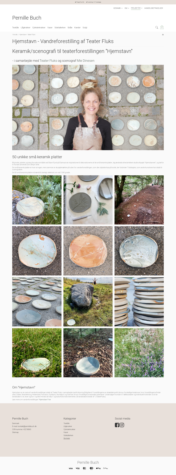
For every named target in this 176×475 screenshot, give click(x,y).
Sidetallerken (68, 435)
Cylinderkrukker (69, 429)
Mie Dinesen (85, 60)
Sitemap (15, 432)
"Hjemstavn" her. (45, 400)
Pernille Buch (26, 18)
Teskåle (66, 423)
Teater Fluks (48, 60)
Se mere (67, 438)
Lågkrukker (68, 426)
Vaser (66, 432)
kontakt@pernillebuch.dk (27, 426)
